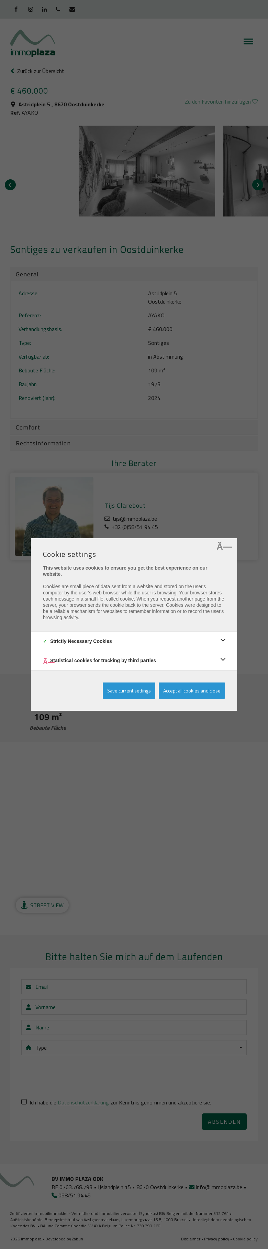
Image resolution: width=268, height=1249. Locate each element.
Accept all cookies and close (192, 690)
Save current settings (129, 690)
